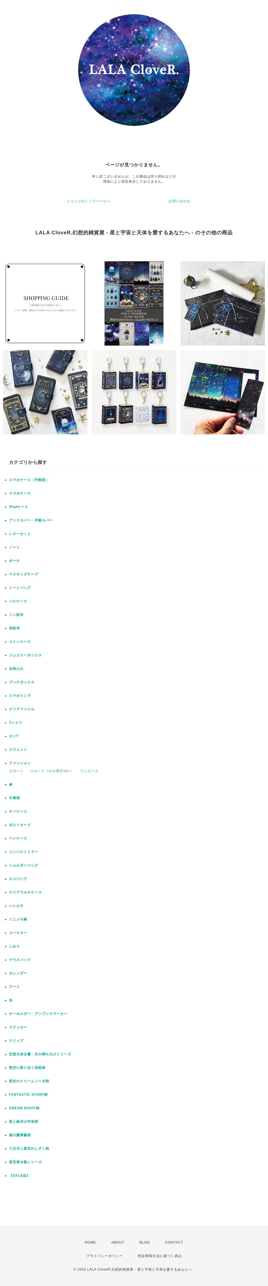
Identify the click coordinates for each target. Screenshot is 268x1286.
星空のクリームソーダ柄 (29, 1081)
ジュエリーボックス (25, 655)
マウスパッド (20, 960)
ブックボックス (22, 682)
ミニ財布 (16, 615)
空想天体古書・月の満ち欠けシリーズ (40, 1054)
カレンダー (18, 973)
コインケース (20, 642)
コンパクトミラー (23, 852)
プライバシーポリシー (104, 1256)
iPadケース (18, 507)
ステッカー (18, 1027)
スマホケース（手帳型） (29, 480)
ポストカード (20, 825)
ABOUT (117, 1242)
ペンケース (18, 838)
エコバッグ (18, 879)
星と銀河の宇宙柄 (23, 1122)
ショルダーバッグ (23, 865)
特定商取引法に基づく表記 (160, 1256)
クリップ (16, 1041)
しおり (14, 946)
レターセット (20, 534)
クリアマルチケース (25, 892)
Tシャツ (15, 723)
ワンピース (89, 771)
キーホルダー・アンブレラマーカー (38, 1014)
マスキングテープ (23, 574)
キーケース (18, 811)
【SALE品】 (19, 1176)
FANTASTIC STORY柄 (28, 1095)
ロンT (14, 736)
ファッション (20, 763)
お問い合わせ (179, 201)
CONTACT (174, 1242)
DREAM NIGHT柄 (24, 1108)
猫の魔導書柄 (20, 1135)
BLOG (145, 1242)
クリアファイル (22, 709)
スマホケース (20, 493)
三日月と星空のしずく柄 (29, 1149)
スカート (16, 771)
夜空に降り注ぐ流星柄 (27, 1068)
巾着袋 (14, 798)
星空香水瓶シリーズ (25, 1162)
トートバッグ (20, 588)
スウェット (18, 750)
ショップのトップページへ (88, 201)
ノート (14, 547)
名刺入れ (16, 669)
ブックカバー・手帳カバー (31, 520)
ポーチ (14, 561)
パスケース (18, 601)
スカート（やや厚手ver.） (51, 771)
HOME (90, 1242)
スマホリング (20, 696)
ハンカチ (16, 906)
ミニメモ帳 (18, 919)
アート (14, 987)
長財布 (14, 628)
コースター (18, 933)
